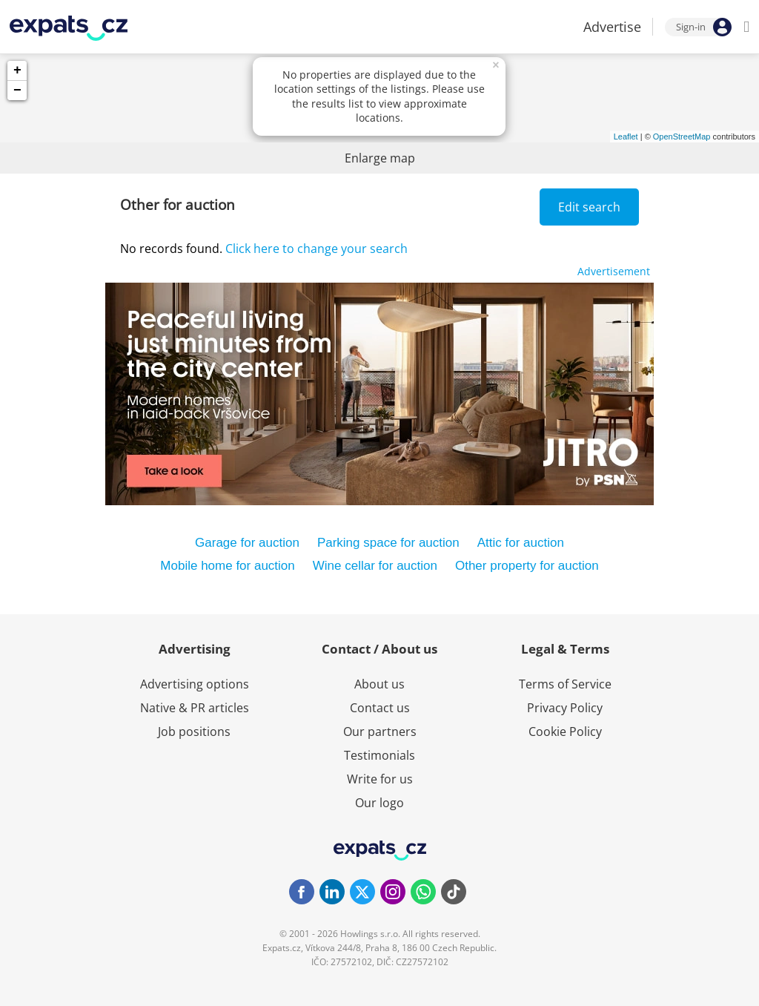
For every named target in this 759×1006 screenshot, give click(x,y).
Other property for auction (527, 566)
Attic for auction (520, 543)
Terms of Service (565, 684)
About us (379, 684)
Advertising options (194, 684)
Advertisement (613, 271)
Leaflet (626, 136)
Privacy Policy (565, 708)
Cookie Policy (565, 731)
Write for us (380, 779)
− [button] (17, 90)
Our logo (379, 803)
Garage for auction (247, 543)
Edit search (589, 207)
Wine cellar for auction (375, 566)
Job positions (194, 731)
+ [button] (17, 70)
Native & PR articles (194, 708)
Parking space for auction (388, 543)
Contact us (380, 708)
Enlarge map (380, 158)
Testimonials (379, 755)
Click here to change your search (316, 248)
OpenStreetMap (682, 136)
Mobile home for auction (227, 566)
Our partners (380, 731)
